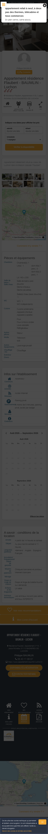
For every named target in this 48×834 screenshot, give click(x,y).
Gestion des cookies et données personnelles (17, 831)
